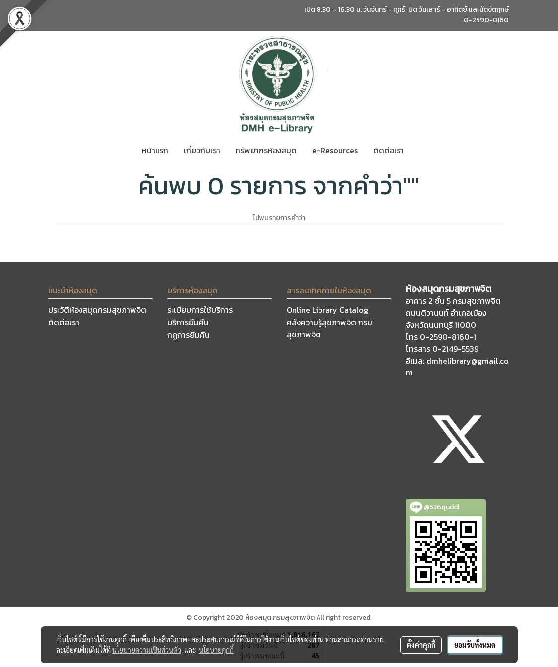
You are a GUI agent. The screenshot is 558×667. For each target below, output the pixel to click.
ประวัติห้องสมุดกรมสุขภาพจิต (97, 310)
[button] (420, 150)
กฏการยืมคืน (188, 335)
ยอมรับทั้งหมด (475, 644)
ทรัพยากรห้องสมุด (266, 150)
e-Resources (335, 150)
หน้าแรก (155, 150)
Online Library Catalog (327, 310)
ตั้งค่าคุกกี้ (421, 644)
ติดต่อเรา (388, 150)
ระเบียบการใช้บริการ (200, 310)
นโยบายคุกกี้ (216, 649)
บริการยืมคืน (188, 322)
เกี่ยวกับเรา (202, 150)
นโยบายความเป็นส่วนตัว (146, 649)
